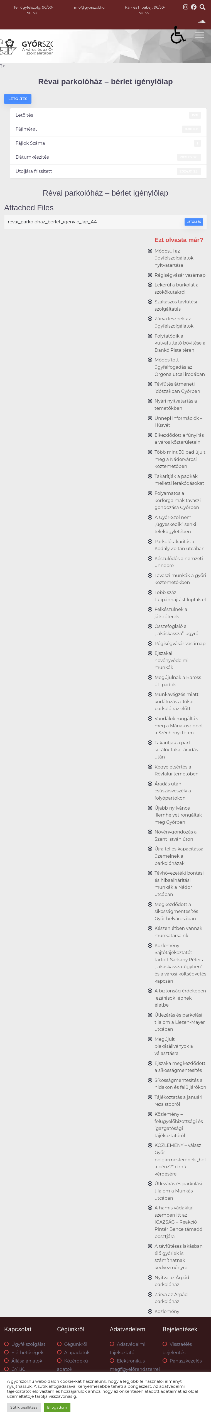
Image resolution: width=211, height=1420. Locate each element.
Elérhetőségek (23, 1352)
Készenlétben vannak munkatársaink (178, 932)
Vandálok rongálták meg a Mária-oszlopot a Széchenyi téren (178, 725)
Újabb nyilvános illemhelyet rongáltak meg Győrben (178, 815)
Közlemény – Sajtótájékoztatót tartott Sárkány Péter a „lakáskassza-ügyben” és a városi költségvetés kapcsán (180, 963)
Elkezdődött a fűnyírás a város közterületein (179, 439)
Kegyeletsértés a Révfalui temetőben (176, 770)
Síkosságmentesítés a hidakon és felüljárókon (180, 1084)
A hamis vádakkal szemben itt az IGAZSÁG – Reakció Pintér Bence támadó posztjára (178, 1222)
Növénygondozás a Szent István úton (175, 835)
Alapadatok (73, 1352)
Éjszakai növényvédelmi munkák (171, 660)
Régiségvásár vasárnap (179, 275)
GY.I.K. (14, 1369)
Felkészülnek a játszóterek (170, 613)
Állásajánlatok (23, 1361)
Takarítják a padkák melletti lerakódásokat (179, 480)
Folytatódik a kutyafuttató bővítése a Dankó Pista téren (179, 343)
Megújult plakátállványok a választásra (173, 1046)
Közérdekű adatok (72, 1365)
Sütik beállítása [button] (24, 1407)
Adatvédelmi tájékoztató (127, 1348)
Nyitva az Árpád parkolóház (171, 1281)
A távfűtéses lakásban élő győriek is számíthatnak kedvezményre (178, 1257)
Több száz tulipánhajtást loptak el (180, 596)
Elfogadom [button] (57, 1407)
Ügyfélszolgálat (24, 1344)
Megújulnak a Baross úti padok (177, 681)
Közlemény (166, 1311)
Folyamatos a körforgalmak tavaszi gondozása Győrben (177, 500)
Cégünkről (72, 1344)
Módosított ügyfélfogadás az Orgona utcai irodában (179, 367)
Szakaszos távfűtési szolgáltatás (175, 305)
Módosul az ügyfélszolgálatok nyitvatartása (173, 258)
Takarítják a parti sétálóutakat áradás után (176, 750)
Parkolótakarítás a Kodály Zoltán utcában (179, 545)
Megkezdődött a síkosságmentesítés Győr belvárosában (176, 911)
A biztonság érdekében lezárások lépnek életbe (180, 998)
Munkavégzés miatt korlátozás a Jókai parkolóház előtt (176, 701)
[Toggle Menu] (199, 35)
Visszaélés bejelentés (177, 1348)
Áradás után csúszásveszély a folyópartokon (172, 791)
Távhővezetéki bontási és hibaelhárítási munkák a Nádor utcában (178, 883)
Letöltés (17, 98)
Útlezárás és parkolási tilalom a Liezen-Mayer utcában (179, 1022)
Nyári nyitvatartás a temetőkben (175, 404)
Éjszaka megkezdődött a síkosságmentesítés (179, 1067)
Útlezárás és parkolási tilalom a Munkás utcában (178, 1191)
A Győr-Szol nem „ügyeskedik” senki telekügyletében (175, 524)
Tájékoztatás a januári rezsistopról (178, 1101)
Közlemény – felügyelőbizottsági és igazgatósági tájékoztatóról (178, 1125)
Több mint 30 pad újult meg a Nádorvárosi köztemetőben (179, 459)
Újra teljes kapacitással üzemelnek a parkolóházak (179, 856)
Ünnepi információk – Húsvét (178, 422)
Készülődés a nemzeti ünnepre (178, 562)
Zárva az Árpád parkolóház (171, 1298)
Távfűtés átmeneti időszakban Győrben (177, 387)
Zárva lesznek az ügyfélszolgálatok (173, 322)
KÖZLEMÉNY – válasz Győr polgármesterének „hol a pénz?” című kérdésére (180, 1159)
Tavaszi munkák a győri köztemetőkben (180, 579)
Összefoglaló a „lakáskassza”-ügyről (177, 630)
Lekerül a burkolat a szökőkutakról (176, 288)
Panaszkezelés (182, 1361)
